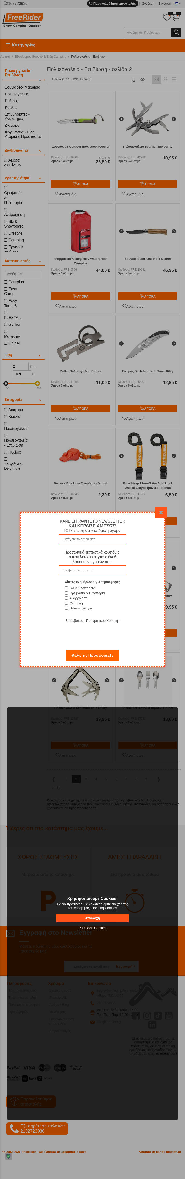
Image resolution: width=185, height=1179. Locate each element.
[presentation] (92, 633)
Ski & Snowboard (82, 588)
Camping (76, 603)
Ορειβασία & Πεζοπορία (87, 593)
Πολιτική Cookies (104, 908)
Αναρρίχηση (78, 598)
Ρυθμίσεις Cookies (92, 928)
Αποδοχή (92, 918)
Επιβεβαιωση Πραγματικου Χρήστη (91, 621)
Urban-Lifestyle (80, 608)
